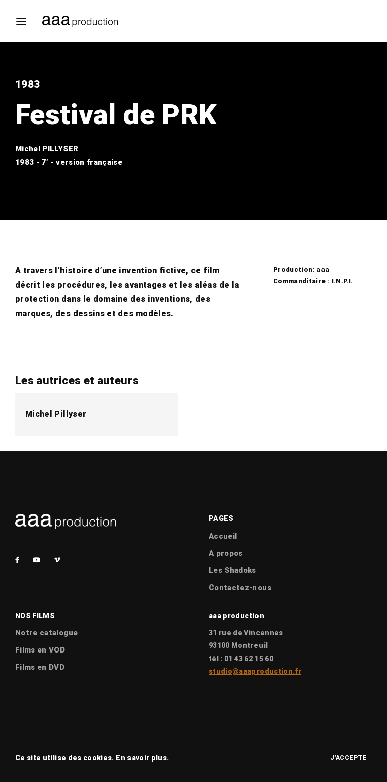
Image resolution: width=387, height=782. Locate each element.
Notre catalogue (46, 632)
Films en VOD (40, 650)
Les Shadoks (232, 570)
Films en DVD (39, 667)
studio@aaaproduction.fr (255, 671)
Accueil (223, 536)
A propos (226, 553)
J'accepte (348, 757)
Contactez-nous (240, 587)
